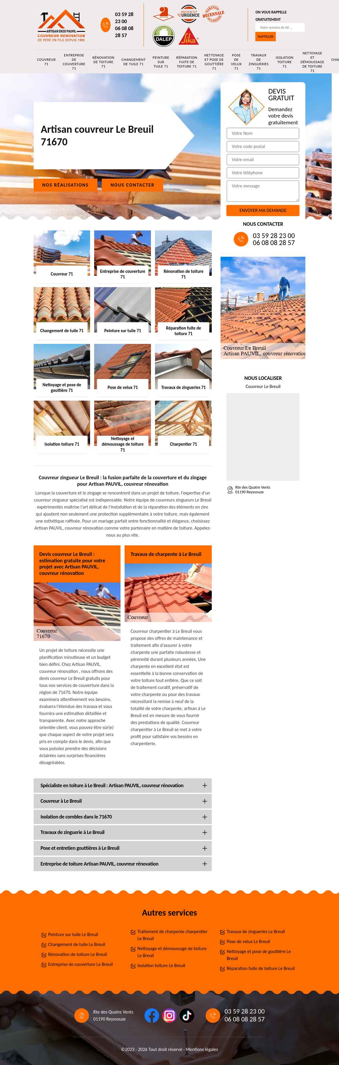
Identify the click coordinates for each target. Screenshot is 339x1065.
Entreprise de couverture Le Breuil (80, 964)
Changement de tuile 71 (133, 61)
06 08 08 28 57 (124, 32)
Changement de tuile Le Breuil (76, 944)
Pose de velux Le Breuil (248, 941)
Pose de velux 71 (236, 61)
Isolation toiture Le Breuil (161, 965)
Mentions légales (202, 1049)
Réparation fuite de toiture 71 (186, 61)
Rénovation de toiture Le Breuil (77, 954)
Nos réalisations (65, 185)
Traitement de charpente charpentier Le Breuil (172, 935)
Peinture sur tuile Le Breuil (73, 934)
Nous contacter (132, 185)
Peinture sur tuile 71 (161, 61)
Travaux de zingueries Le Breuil (256, 931)
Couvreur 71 (46, 61)
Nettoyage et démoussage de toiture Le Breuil (172, 952)
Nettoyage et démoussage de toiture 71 (312, 61)
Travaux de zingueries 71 (259, 61)
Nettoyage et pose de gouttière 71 (214, 61)
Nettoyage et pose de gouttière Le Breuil (259, 955)
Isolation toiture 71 (284, 61)
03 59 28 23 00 (124, 18)
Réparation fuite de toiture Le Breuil (261, 968)
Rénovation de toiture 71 (103, 61)
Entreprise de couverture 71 (74, 61)
